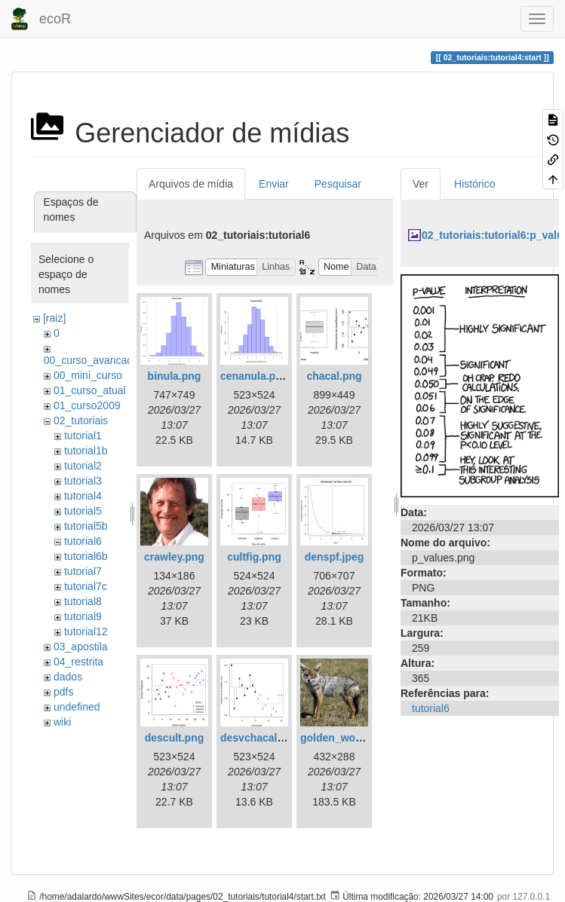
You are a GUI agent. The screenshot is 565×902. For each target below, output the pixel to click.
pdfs (63, 692)
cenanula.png (254, 376)
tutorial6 (83, 541)
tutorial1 (83, 436)
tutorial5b (86, 526)
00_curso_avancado (91, 360)
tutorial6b (86, 556)
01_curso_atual (90, 390)
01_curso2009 (87, 405)
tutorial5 (83, 511)
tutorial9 (83, 616)
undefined (77, 707)
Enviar (274, 184)
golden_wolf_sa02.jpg (355, 738)
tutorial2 (83, 466)
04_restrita (78, 662)
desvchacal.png (259, 738)
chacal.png (333, 376)
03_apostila (81, 647)
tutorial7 (83, 571)
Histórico (474, 184)
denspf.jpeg (334, 557)
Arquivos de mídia (191, 184)
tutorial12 (86, 631)
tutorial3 (83, 481)
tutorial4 (83, 496)
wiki (62, 722)
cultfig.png (254, 557)
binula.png (174, 376)
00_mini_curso (88, 375)
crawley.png (174, 557)
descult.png (174, 738)
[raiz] (54, 318)
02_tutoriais (81, 420)
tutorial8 (83, 601)
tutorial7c (85, 586)
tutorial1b (86, 451)
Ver (420, 184)
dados (68, 677)
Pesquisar (338, 184)
